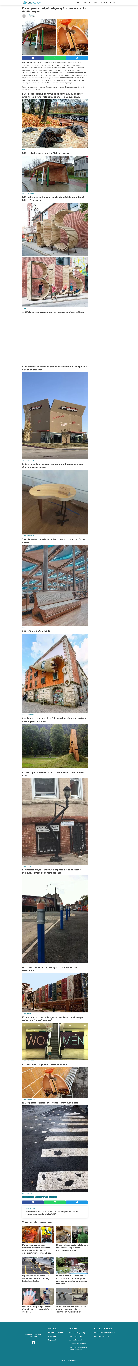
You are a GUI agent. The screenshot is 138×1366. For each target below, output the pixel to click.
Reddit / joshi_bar (26, 866)
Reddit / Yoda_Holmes (28, 193)
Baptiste (31, 15)
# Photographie (41, 1197)
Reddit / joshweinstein (28, 1060)
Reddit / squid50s (26, 627)
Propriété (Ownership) (77, 1343)
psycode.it (52, 1340)
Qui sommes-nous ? (56, 1332)
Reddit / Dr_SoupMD (27, 1013)
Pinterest (24, 308)
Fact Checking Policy (77, 1332)
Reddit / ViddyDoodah (28, 535)
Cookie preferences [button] (101, 1336)
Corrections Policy (76, 1336)
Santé (96, 3)
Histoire (113, 3)
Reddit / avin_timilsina (28, 714)
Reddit (24, 769)
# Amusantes (28, 1197)
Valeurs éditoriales (76, 1340)
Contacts (52, 1336)
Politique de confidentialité (104, 1332)
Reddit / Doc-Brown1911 (28, 1099)
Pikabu (24, 149)
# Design (52, 1197)
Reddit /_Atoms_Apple (28, 460)
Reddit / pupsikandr (27, 1193)
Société (104, 3)
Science (78, 3)
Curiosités (88, 3)
